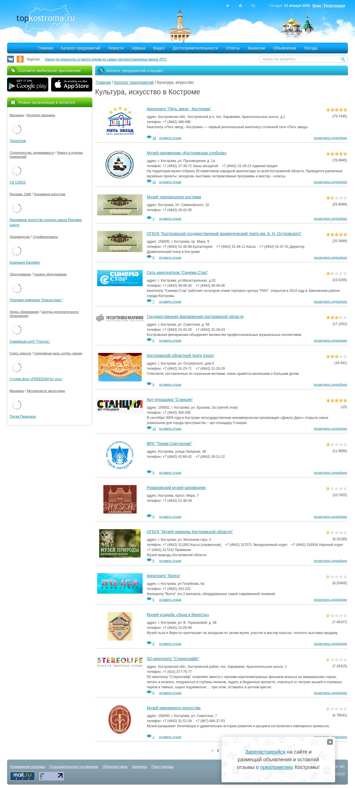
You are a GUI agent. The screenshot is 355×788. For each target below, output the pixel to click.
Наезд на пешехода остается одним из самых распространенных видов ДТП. (106, 59)
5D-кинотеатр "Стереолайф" (173, 658)
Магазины (17, 115)
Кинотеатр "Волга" (163, 575)
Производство (20, 236)
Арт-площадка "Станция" (170, 399)
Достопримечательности (195, 48)
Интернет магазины (41, 115)
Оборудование (20, 274)
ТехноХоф (18, 141)
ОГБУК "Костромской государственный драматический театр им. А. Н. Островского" (224, 233)
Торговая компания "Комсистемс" (36, 300)
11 (154, 428)
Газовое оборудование (50, 274)
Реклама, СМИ (20, 194)
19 (154, 138)
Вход (316, 6)
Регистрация (334, 6)
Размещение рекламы (27, 767)
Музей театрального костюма (174, 197)
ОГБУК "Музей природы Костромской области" (190, 531)
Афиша (138, 48)
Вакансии (256, 48)
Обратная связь (115, 767)
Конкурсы (139, 767)
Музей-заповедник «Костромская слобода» (187, 153)
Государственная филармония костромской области (195, 316)
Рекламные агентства (49, 194)
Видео (159, 48)
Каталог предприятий (81, 48)
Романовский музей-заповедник (176, 487)
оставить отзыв (170, 138)
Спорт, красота (20, 353)
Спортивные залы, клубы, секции (58, 353)
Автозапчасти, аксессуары (46, 390)
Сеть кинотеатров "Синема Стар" (177, 272)
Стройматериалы (45, 236)
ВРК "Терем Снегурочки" (169, 443)
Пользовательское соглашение (74, 767)
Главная (45, 48)
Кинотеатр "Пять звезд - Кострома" (179, 109)
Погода (310, 48)
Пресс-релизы (162, 767)
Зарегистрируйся (265, 752)
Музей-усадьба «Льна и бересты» (178, 614)
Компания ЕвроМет (25, 263)
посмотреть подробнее (330, 138)
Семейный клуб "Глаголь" (30, 342)
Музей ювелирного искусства (174, 708)
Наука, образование (24, 311)
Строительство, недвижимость (32, 152)
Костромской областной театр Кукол (180, 355)
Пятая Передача (23, 417)
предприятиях (276, 767)
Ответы (232, 48)
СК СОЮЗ (18, 182)
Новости (116, 48)
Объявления (284, 48)
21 (154, 182)
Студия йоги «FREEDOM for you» (36, 379)
